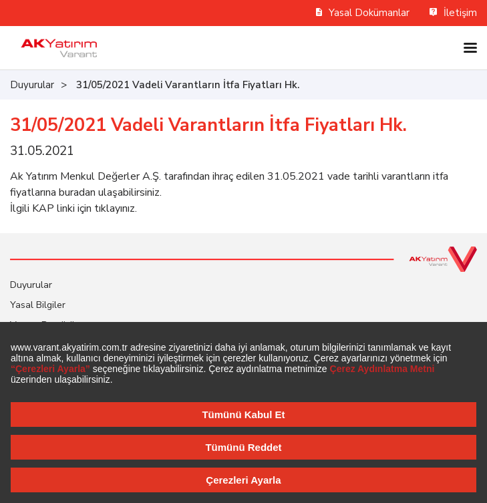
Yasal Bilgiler (37, 305)
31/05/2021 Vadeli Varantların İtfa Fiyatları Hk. (187, 85)
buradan (77, 192)
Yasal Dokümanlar (363, 13)
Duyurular (32, 85)
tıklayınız (114, 208)
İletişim (453, 13)
